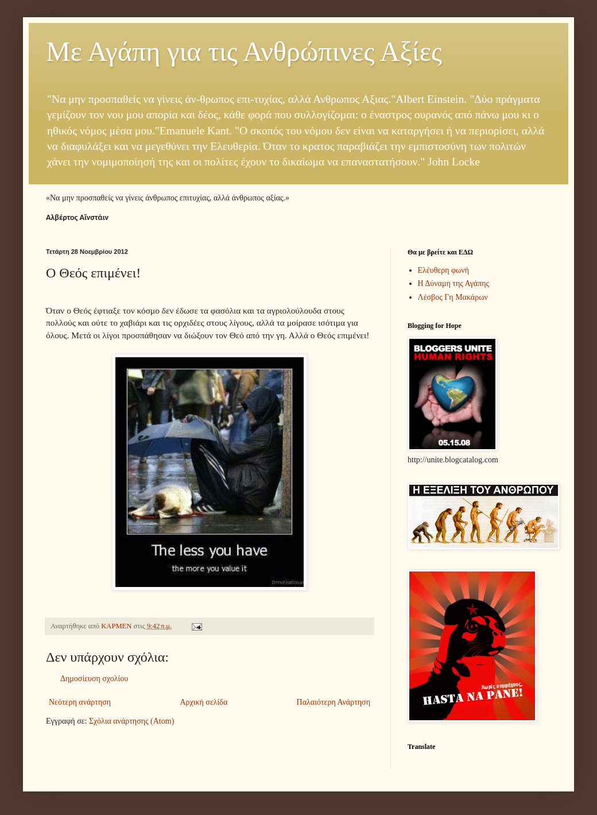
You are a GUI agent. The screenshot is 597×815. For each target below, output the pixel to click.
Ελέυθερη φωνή (444, 270)
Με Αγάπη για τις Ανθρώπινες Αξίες (244, 51)
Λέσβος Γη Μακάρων (453, 297)
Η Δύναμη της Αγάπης (454, 283)
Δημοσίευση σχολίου (94, 678)
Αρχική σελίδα (203, 702)
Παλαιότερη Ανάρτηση (333, 702)
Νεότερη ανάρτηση (80, 702)
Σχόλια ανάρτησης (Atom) (131, 721)
